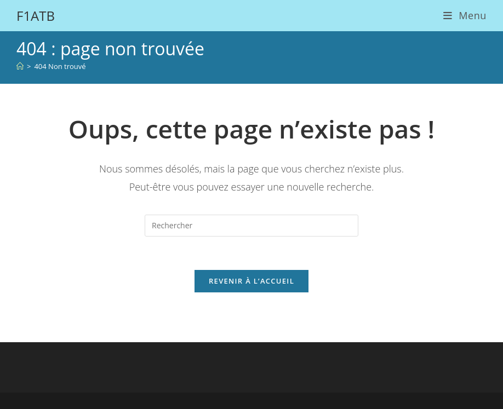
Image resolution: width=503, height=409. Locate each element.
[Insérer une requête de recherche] (251, 226)
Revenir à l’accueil (251, 281)
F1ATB (35, 16)
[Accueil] (20, 66)
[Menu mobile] (465, 15)
